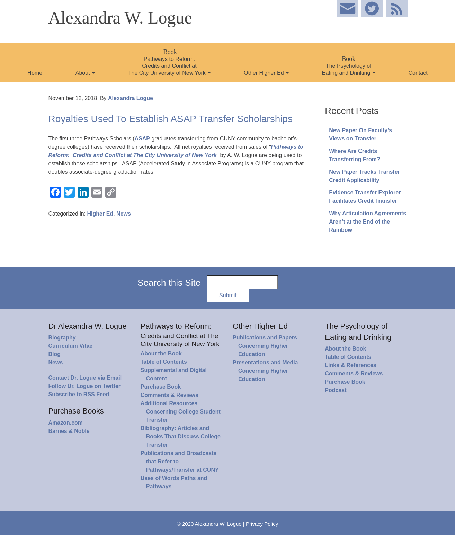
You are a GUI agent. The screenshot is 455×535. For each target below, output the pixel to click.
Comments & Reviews (169, 395)
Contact (418, 73)
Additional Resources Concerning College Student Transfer (181, 411)
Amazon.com (65, 423)
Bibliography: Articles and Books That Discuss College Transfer (181, 436)
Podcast (335, 390)
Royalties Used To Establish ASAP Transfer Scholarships (170, 119)
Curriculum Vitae (70, 346)
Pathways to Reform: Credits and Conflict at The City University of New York (169, 62)
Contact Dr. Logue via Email (85, 378)
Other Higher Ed (266, 73)
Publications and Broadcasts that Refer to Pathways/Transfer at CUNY (180, 461)
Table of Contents (164, 362)
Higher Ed (100, 214)
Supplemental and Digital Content (174, 374)
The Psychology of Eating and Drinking (348, 65)
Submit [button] (228, 295)
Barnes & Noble (69, 431)
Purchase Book (161, 387)
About (85, 73)
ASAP (142, 139)
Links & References (350, 365)
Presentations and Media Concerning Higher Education (265, 371)
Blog (54, 354)
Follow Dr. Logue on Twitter (84, 386)
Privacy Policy (262, 524)
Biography (62, 338)
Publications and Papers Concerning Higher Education (265, 346)
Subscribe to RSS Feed (78, 394)
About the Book (161, 353)
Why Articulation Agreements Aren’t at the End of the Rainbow (367, 221)
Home (34, 73)
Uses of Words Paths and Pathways (174, 482)
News (123, 214)
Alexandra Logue (130, 98)
